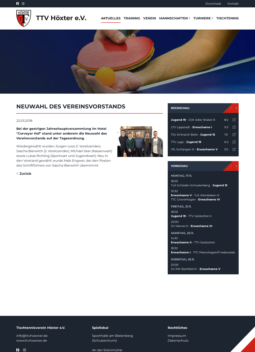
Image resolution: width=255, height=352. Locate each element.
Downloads (213, 3)
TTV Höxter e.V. (51, 18)
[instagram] (23, 3)
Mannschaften (173, 18)
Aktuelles (111, 18)
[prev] (231, 108)
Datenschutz (178, 340)
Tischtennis (227, 18)
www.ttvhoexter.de (31, 340)
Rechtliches (177, 328)
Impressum (177, 336)
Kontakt (233, 3)
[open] (234, 120)
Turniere (202, 18)
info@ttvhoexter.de (32, 336)
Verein (149, 18)
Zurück (24, 174)
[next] (236, 108)
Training (132, 18)
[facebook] (18, 3)
